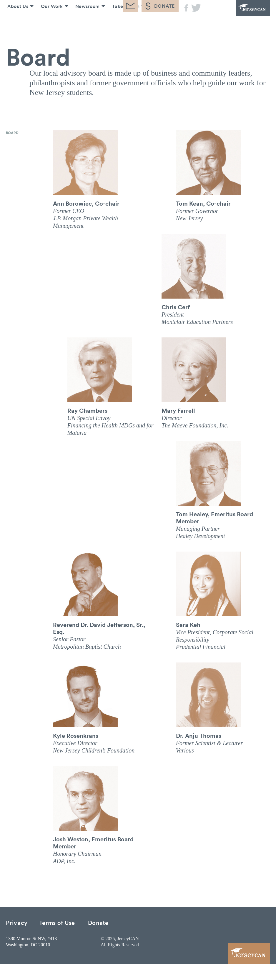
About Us (15, 23)
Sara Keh (188, 624)
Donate (98, 922)
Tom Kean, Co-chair (203, 203)
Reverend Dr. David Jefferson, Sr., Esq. (99, 628)
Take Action (125, 23)
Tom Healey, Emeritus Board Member (214, 517)
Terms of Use (57, 922)
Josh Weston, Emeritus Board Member (93, 842)
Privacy (17, 922)
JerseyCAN (237, 16)
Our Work (50, 23)
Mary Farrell (178, 410)
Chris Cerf (176, 307)
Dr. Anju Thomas (198, 735)
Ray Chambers (87, 410)
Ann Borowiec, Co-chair (86, 203)
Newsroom (86, 23)
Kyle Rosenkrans (75, 735)
